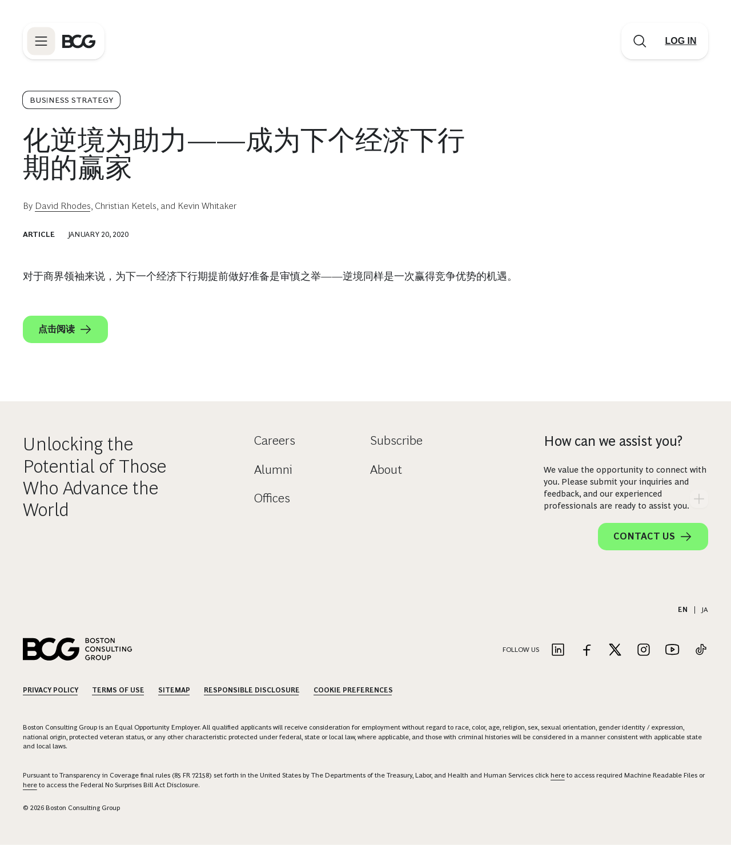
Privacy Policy (50, 707)
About (386, 487)
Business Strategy (71, 99)
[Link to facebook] (586, 667)
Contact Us (653, 554)
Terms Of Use (118, 707)
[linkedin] (653, 364)
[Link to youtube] (672, 667)
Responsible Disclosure (252, 707)
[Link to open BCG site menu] (41, 41)
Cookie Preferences (353, 707)
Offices (272, 515)
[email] (562, 364)
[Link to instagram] (643, 667)
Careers (274, 457)
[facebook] (608, 364)
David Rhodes (63, 206)
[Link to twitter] (615, 667)
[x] (630, 364)
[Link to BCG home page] (78, 41)
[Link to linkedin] (558, 667)
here (558, 792)
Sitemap (174, 707)
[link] (585, 364)
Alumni (273, 487)
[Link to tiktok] (700, 667)
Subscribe (396, 457)
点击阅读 (65, 329)
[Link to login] (680, 41)
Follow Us (521, 667)
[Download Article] (626, 309)
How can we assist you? (613, 458)
